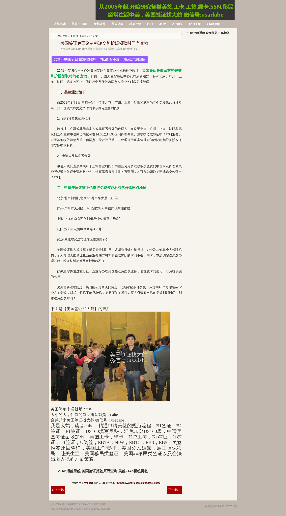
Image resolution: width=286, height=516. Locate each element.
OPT (150, 24)
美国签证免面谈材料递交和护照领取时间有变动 (104, 43)
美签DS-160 (80, 24)
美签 (72, 36)
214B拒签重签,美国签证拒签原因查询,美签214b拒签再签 (72, 7)
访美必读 (60, 24)
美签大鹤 (88, 483)
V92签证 (177, 24)
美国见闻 (117, 24)
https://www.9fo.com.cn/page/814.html (138, 483)
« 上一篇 (58, 490)
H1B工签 (195, 24)
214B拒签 (213, 24)
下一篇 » (174, 490)
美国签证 (84, 36)
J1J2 (162, 24)
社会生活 (135, 24)
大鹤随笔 (99, 24)
